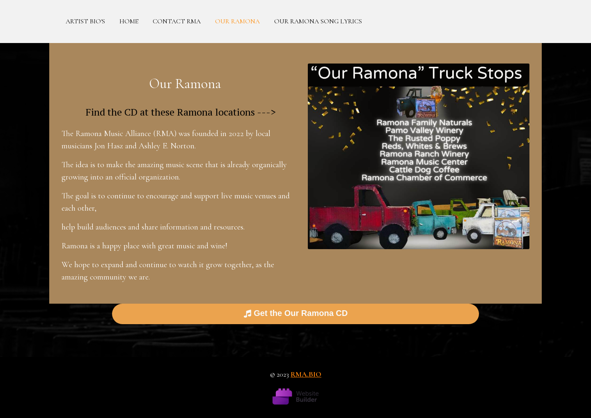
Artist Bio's (85, 21)
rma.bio (306, 374)
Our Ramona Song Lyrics (318, 21)
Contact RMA (177, 21)
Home (128, 21)
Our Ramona (237, 21)
